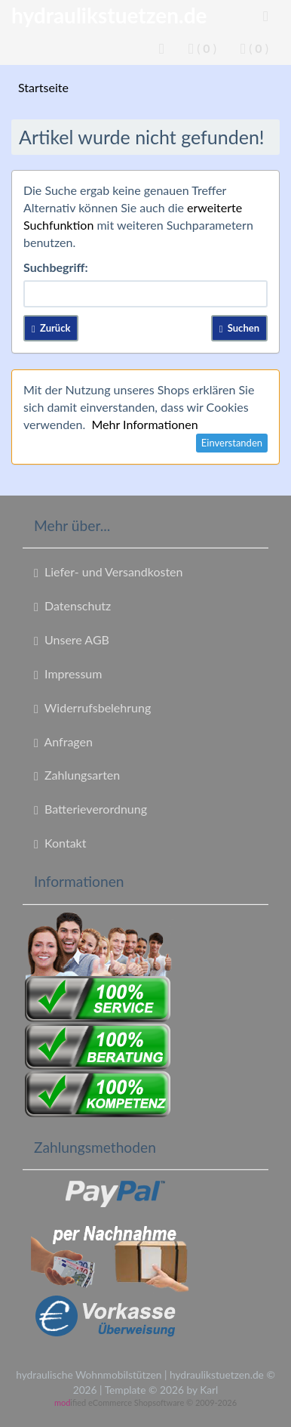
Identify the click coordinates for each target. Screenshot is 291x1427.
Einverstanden (231, 443)
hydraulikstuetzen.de (109, 15)
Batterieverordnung (90, 809)
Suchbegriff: (55, 267)
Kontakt (60, 843)
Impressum (68, 673)
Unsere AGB (71, 639)
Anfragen (63, 741)
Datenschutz (72, 605)
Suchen (239, 328)
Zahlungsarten (77, 775)
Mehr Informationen (144, 424)
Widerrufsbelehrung (92, 707)
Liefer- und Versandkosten (108, 571)
